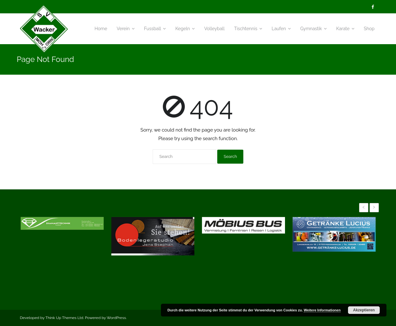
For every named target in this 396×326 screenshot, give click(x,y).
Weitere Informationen (322, 310)
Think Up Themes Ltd (64, 318)
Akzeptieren (364, 310)
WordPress (116, 318)
